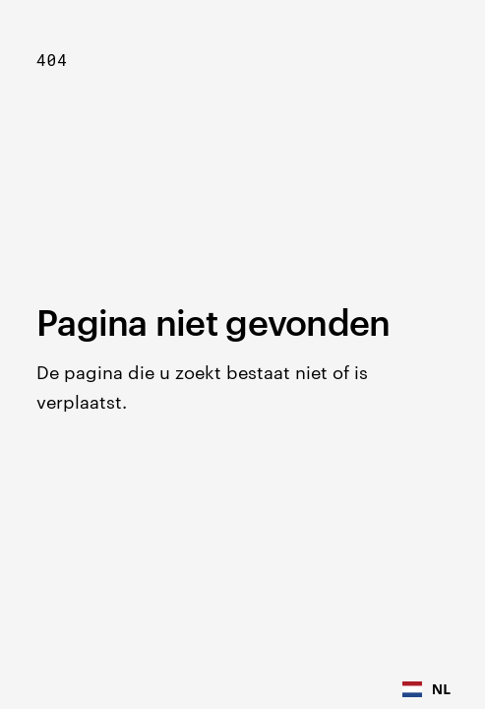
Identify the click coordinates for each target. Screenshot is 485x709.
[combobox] (426, 689)
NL (426, 688)
